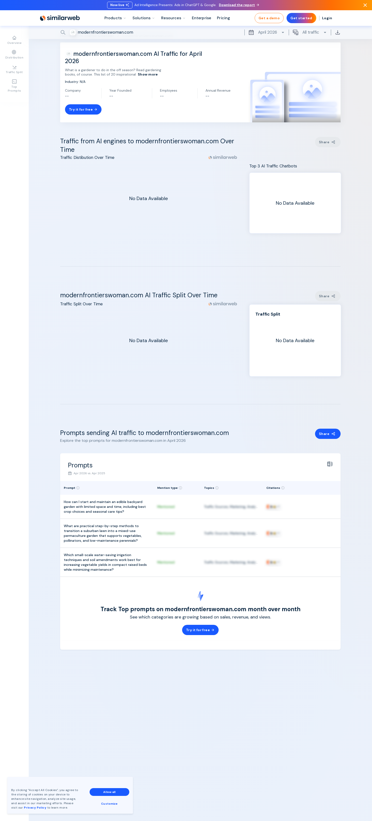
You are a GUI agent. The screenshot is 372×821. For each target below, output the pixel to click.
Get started (301, 19)
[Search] (200, 33)
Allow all (109, 792)
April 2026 (266, 34)
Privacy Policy (35, 808)
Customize (109, 804)
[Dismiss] (365, 6)
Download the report (239, 5)
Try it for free (83, 109)
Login (327, 19)
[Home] (60, 19)
